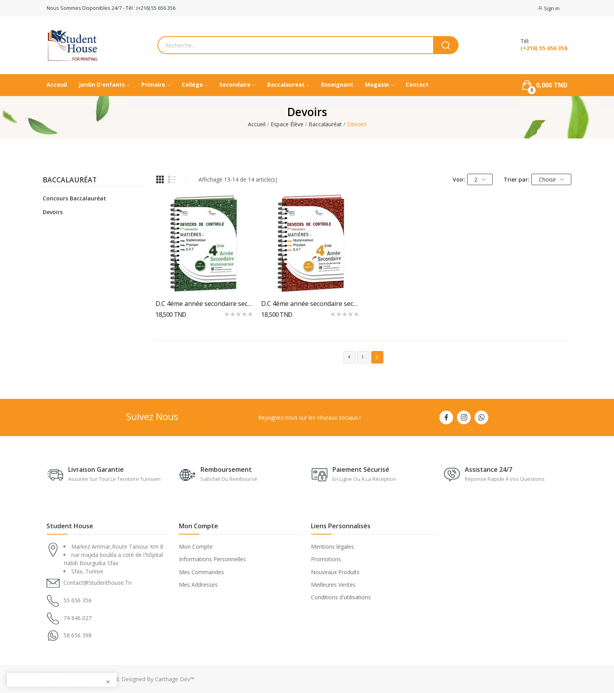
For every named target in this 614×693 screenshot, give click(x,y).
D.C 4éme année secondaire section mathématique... (204, 303)
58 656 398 (77, 635)
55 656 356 (77, 600)
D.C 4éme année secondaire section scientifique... (310, 303)
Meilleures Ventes (333, 584)
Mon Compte (196, 546)
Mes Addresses (198, 584)
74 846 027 (77, 618)
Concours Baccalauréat (74, 198)
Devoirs (53, 212)
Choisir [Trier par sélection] (551, 179)
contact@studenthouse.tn (97, 582)
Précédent (349, 357)
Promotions (326, 559)
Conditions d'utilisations (341, 597)
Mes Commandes (201, 572)
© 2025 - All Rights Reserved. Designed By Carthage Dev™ (120, 679)
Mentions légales (332, 546)
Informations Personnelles (212, 559)
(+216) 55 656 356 (543, 48)
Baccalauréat (70, 180)
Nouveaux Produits (335, 572)
